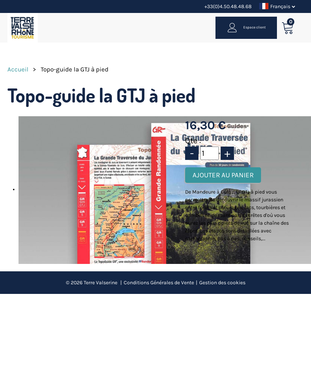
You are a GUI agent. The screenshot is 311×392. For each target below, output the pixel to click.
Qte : (193, 140)
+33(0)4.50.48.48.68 (228, 6)
